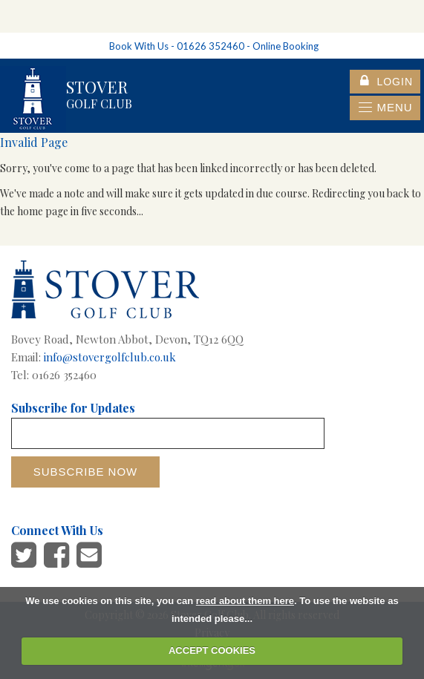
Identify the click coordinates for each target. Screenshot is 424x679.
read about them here (245, 600)
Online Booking (285, 46)
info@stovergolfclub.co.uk (110, 357)
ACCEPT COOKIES (212, 650)
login (386, 81)
